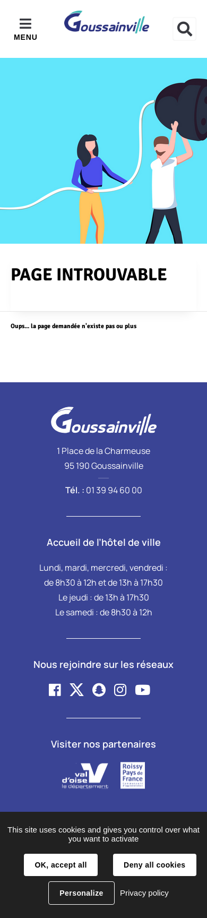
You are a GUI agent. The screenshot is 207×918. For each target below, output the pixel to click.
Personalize (81, 893)
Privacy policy (144, 892)
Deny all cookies (154, 865)
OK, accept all (60, 865)
